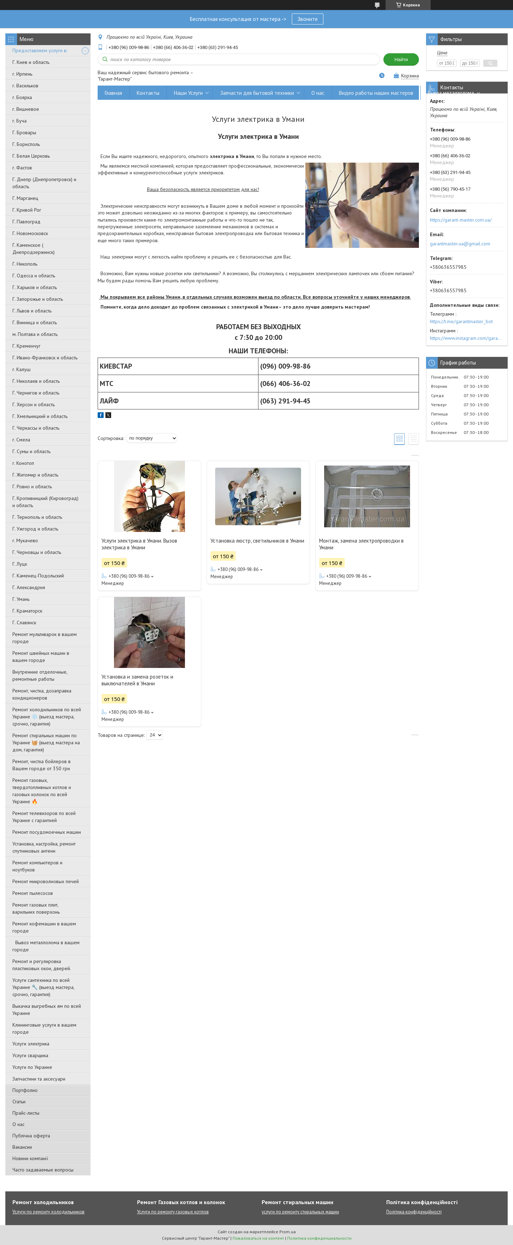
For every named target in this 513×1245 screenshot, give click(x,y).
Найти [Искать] (401, 59)
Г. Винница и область (34, 322)
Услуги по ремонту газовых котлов (173, 1212)
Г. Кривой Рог (26, 210)
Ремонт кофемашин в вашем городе (44, 927)
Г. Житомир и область (35, 475)
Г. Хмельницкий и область (39, 416)
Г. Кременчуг (26, 346)
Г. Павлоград (26, 221)
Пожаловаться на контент (258, 1238)
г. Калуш (21, 369)
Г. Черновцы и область (36, 552)
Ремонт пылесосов (32, 893)
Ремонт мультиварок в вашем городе (44, 638)
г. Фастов (22, 167)
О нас (18, 1124)
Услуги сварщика (30, 1055)
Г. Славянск (24, 622)
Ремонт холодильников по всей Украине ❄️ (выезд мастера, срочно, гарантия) (46, 716)
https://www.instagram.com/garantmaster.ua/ (467, 338)
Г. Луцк (19, 564)
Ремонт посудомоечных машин (46, 832)
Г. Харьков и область (34, 287)
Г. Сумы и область (31, 451)
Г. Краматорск (27, 611)
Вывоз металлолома (451, 93)
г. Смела (21, 439)
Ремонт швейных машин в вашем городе (40, 656)
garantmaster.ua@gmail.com (460, 243)
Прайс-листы (25, 1113)
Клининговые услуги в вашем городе (44, 1028)
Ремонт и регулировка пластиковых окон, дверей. (41, 965)
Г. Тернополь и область (37, 517)
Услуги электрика (30, 1043)
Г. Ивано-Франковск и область (44, 357)
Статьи (19, 1101)
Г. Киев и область (30, 62)
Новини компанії (30, 1158)
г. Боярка (22, 97)
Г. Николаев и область (36, 381)
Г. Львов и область (31, 311)
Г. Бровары (24, 132)
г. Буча (19, 121)
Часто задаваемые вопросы (42, 1170)
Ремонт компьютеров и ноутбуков (37, 866)
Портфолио (25, 1090)
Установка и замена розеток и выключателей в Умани (137, 680)
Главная (113, 93)
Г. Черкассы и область (35, 428)
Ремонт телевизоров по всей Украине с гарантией (44, 816)
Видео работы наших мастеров (376, 93)
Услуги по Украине (32, 1067)
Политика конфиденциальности (319, 1238)
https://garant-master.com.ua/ (461, 220)
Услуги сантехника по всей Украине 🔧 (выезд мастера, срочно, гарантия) (43, 987)
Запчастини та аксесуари (38, 1079)
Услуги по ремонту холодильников (48, 1212)
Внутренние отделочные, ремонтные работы (39, 675)
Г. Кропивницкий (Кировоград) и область (45, 502)
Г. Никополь (24, 264)
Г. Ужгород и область (35, 529)
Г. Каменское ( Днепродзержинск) (33, 248)
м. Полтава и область (35, 334)
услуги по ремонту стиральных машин (300, 1212)
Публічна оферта (31, 1135)
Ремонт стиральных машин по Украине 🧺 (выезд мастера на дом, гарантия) (46, 742)
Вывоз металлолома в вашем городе (46, 946)
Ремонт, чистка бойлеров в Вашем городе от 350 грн (41, 765)
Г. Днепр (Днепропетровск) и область (44, 183)
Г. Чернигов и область (35, 393)
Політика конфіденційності (414, 1212)
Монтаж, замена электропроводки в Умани (361, 544)
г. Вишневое (25, 109)
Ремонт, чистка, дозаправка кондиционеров (41, 694)
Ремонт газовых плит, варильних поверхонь (36, 908)
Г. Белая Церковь (31, 156)
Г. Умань (20, 599)
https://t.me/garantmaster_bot (461, 321)
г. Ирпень (22, 74)
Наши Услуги (188, 93)
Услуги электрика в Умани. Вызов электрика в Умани (139, 544)
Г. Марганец (25, 198)
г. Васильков (25, 85)
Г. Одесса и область (33, 275)
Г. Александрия (28, 587)
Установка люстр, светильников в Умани (257, 540)
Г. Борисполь (26, 144)
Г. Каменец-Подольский (38, 575)
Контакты (148, 93)
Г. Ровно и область (32, 486)
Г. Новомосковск (30, 233)
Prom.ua (287, 1231)
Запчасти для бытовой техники (257, 93)
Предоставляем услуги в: (39, 50)
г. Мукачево (25, 540)
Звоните (308, 18)
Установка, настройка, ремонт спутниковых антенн (44, 847)
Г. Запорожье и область (37, 299)
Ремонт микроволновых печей (45, 881)
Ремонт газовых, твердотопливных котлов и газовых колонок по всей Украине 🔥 (41, 791)
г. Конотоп (23, 463)
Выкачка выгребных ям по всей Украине (46, 1009)
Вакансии (22, 1147)
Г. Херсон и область (33, 404)
